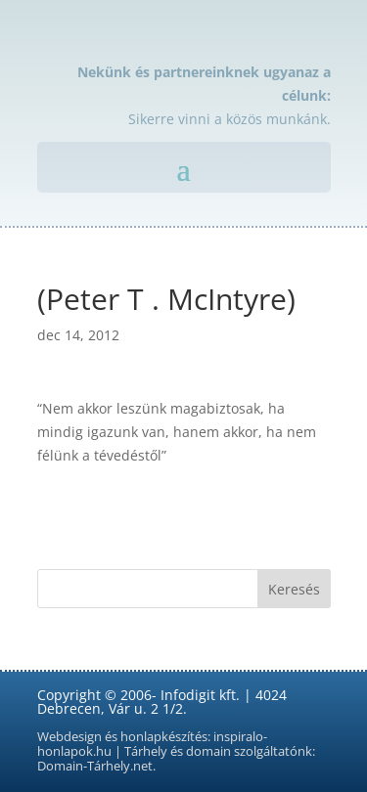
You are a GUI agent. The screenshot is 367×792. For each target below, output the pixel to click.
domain (208, 751)
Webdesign (69, 736)
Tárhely (145, 751)
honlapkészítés (163, 736)
